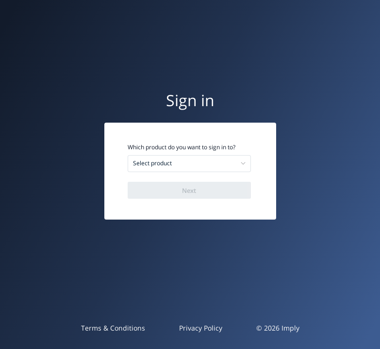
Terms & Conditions (113, 328)
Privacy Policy (200, 328)
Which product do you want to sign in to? (181, 147)
